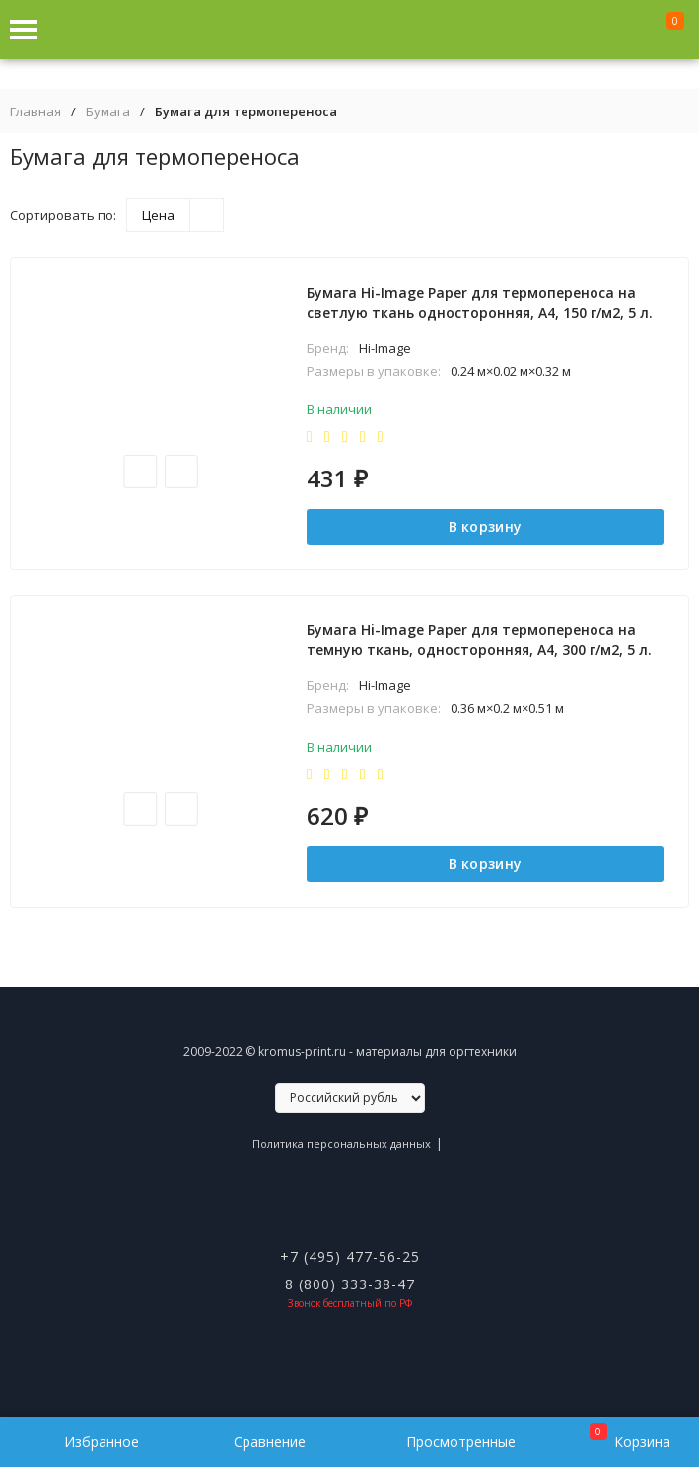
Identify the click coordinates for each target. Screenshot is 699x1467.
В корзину (486, 526)
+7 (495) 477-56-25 (350, 1256)
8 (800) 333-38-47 (350, 1284)
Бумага (108, 112)
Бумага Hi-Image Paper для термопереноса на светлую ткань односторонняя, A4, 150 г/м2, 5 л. (480, 302)
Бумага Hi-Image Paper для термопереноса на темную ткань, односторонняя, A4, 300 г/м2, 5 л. (479, 640)
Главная (35, 112)
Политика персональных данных (341, 1144)
